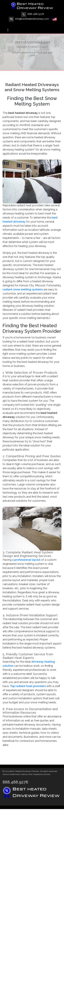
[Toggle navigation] (8, 31)
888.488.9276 (15, 782)
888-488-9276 (32, 14)
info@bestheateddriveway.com (29, 18)
